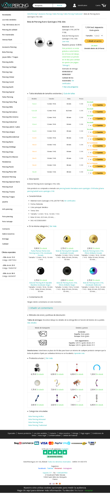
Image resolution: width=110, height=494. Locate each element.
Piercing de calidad (9, 30)
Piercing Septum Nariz (11, 182)
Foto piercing (7, 216)
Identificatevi (82, 5)
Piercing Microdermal (10, 137)
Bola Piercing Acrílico (36, 416)
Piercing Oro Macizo (10, 157)
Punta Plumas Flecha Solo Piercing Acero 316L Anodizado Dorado (40, 253)
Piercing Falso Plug (9, 102)
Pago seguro (85, 433)
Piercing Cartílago (9, 67)
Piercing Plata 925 (9, 172)
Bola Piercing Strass (35, 422)
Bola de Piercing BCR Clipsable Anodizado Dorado (67, 252)
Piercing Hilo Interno (10, 117)
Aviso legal (42, 435)
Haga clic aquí (24, 490)
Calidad (5, 244)
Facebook (42, 468)
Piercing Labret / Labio (11, 127)
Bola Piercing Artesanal (36, 419)
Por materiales (8, 35)
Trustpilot (64, 449)
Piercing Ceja (7, 72)
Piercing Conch (8, 82)
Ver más (53, 226)
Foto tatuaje (7, 221)
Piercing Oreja (7, 152)
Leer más (65, 41)
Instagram (67, 468)
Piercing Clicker (8, 77)
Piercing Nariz (7, 142)
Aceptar (89, 490)
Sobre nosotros (8, 234)
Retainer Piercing (9, 177)
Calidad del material (70, 435)
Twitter (50, 468)
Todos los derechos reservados (59, 462)
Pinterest (58, 468)
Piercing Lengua (8, 132)
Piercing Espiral (8, 92)
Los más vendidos (9, 20)
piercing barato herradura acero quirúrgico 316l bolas (78, 188)
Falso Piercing (7, 97)
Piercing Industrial (9, 122)
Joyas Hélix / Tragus (10, 57)
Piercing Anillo (7, 62)
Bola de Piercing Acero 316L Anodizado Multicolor (93, 284)
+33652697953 (61, 473)
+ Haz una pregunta (70, 87)
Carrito (98, 5)
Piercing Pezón (8, 167)
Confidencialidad (54, 435)
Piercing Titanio (8, 192)
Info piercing (7, 209)
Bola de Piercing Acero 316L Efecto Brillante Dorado (93, 252)
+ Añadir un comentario (40, 307)
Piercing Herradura (9, 112)
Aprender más (79, 353)
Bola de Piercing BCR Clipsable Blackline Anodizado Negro (40, 284)
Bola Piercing (7, 52)
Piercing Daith (7, 87)
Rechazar (79, 490)
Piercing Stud (7, 187)
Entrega (5, 239)
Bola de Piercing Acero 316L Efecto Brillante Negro (67, 284)
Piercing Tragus (8, 197)
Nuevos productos (24, 433)
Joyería (5, 202)
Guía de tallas (69, 93)
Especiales (11, 433)
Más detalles (32, 323)
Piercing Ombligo (9, 147)
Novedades (6, 15)
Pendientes (6, 162)
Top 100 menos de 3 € (11, 25)
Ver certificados (70, 201)
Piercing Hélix (7, 107)
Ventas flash (7, 40)
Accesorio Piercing (9, 47)
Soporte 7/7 (47, 473)
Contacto (6, 229)
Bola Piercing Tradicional (37, 425)
